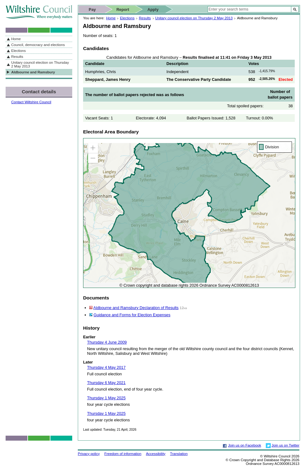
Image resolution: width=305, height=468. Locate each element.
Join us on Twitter (285, 445)
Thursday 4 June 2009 (107, 342)
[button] (93, 148)
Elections (127, 18)
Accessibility (156, 454)
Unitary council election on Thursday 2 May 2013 (194, 18)
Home (111, 18)
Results (145, 18)
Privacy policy (89, 454)
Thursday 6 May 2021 (106, 382)
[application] (189, 213)
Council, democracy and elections (38, 45)
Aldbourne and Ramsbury (33, 72)
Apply (153, 9)
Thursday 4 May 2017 (106, 367)
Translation (179, 454)
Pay (92, 9)
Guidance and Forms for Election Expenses (132, 315)
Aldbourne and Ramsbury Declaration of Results (136, 307)
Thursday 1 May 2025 (106, 398)
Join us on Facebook (244, 445)
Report (122, 9)
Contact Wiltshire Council (31, 102)
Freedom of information (122, 454)
